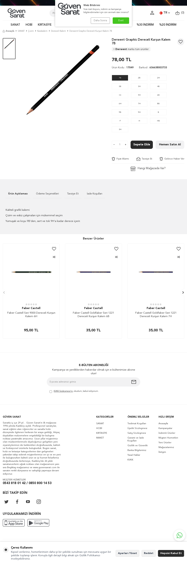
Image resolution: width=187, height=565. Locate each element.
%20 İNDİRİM (167, 25)
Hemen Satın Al (170, 144)
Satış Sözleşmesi (136, 433)
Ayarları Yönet (127, 553)
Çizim (31, 31)
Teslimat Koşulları (136, 423)
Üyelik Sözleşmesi (137, 428)
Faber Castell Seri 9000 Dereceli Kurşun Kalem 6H (31, 315)
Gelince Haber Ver (172, 159)
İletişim (162, 452)
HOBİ (29, 25)
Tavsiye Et (144, 159)
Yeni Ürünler (165, 442)
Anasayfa (8, 31)
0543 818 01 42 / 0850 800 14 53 (27, 483)
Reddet (148, 553)
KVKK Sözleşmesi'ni (63, 391)
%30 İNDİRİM (145, 25)
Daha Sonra (100, 20)
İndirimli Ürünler (167, 433)
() (179, 13)
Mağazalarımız (166, 447)
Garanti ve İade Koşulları (135, 439)
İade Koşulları (94, 193)
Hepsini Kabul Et (171, 553)
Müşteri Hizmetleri (168, 438)
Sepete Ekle (141, 144)
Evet (121, 20)
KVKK (130, 460)
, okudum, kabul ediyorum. (74, 391)
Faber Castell (31, 308)
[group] (63, 81)
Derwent (131, 49)
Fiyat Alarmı (120, 159)
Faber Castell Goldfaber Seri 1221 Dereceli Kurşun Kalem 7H (156, 315)
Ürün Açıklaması (18, 193)
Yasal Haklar (133, 455)
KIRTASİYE (44, 25)
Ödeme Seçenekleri (47, 193)
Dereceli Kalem (58, 31)
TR (165, 13)
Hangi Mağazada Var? (148, 168)
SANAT (15, 25)
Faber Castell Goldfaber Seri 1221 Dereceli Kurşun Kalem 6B (93, 315)
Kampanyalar (165, 428)
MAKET (100, 438)
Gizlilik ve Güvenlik (137, 445)
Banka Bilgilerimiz (136, 450)
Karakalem (42, 31)
